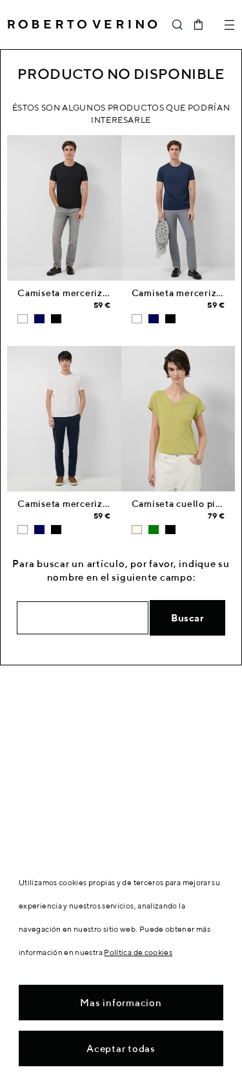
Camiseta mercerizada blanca (84, 504)
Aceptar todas (121, 1048)
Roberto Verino (82, 24)
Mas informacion (120, 1002)
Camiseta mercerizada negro (82, 293)
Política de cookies (138, 952)
